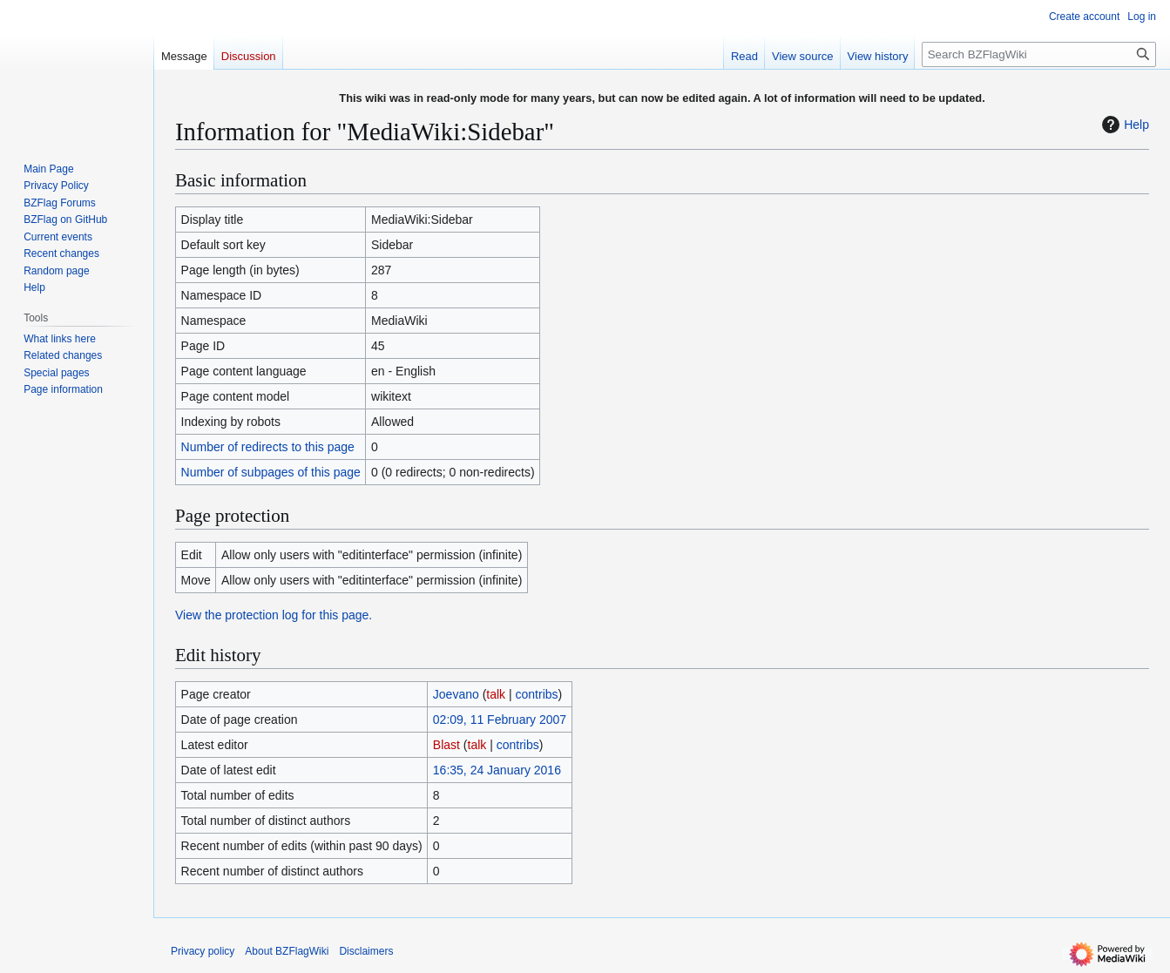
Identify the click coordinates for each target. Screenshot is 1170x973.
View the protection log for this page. (273, 615)
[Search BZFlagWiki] (1039, 54)
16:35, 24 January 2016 (497, 770)
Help (1123, 124)
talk (495, 694)
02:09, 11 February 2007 (499, 719)
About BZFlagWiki (286, 951)
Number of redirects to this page (268, 447)
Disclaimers (366, 951)
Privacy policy (202, 951)
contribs (537, 694)
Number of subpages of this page (271, 472)
